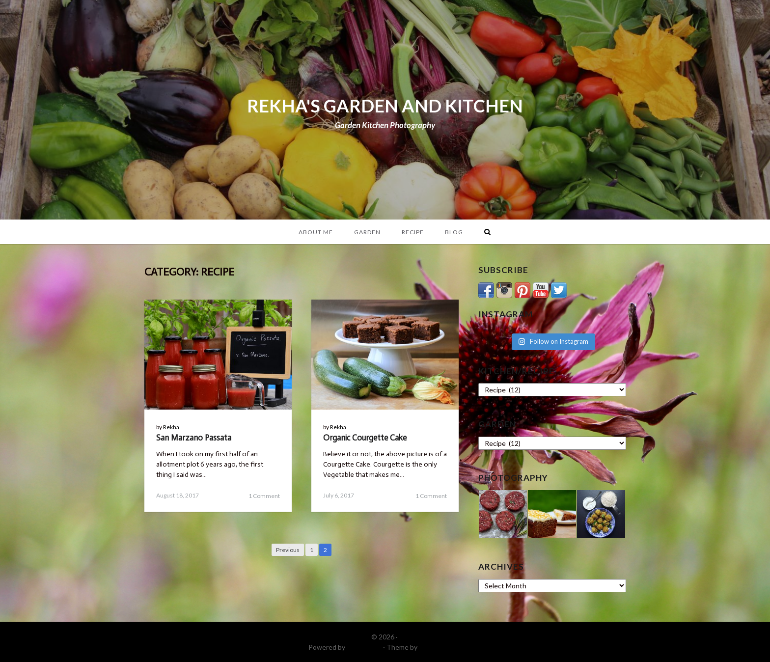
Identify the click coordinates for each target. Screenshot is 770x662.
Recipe (413, 232)
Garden (367, 232)
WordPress (364, 647)
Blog (454, 232)
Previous (288, 549)
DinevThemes (440, 647)
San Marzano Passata (193, 437)
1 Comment (264, 495)
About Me (316, 232)
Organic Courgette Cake (365, 437)
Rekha (171, 427)
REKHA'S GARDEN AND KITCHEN (385, 105)
